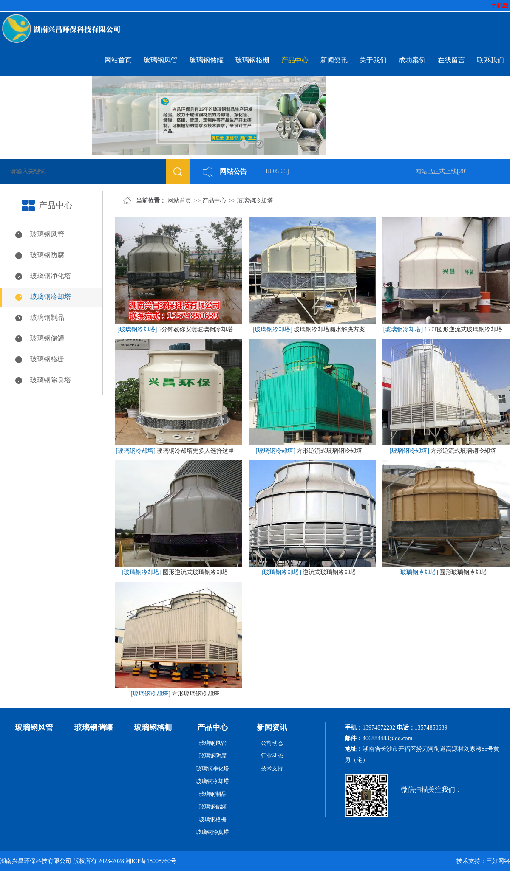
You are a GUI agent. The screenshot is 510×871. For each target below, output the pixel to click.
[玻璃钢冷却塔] (137, 329)
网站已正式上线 (438, 171)
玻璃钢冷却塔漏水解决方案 (329, 329)
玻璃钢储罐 (207, 60)
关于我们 (373, 60)
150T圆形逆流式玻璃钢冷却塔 (464, 329)
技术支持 (272, 768)
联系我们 (490, 60)
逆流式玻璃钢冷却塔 (329, 572)
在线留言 (451, 60)
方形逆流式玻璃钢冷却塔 (329, 451)
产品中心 (295, 60)
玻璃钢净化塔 (50, 275)
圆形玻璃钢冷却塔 (463, 572)
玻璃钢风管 (161, 60)
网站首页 (118, 60)
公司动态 (272, 743)
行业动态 (272, 756)
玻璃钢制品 (47, 317)
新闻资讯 (334, 60)
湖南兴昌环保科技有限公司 (35, 861)
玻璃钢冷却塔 (50, 296)
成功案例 (412, 60)
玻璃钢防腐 (47, 255)
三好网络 (498, 861)
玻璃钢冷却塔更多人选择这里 (195, 451)
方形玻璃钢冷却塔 (195, 694)
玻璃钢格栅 (252, 60)
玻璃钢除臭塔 (50, 379)
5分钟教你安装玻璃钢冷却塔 (196, 329)
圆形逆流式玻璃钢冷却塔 (195, 572)
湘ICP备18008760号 (150, 861)
